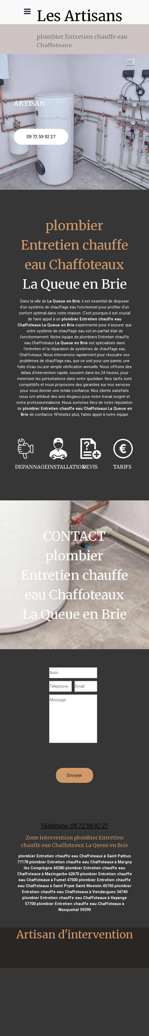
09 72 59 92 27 (41, 136)
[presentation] (90, 757)
